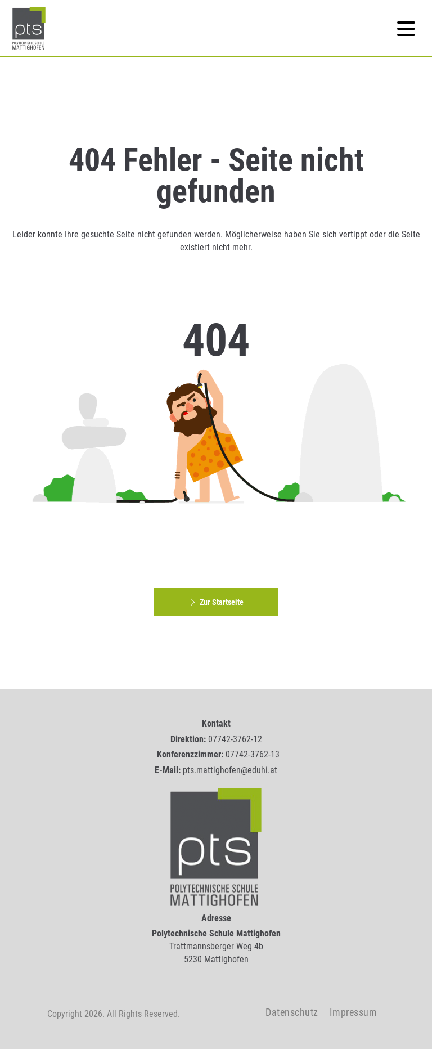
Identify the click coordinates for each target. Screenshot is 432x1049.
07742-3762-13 (253, 754)
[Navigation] (406, 28)
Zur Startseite (215, 602)
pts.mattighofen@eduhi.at (230, 770)
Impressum (353, 1012)
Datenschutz (292, 1012)
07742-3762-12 (235, 739)
